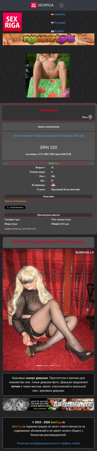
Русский (60, 22)
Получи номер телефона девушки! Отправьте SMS (48, 135)
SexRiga (42, 5)
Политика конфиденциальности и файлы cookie (48, 443)
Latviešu (60, 14)
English (59, 31)
